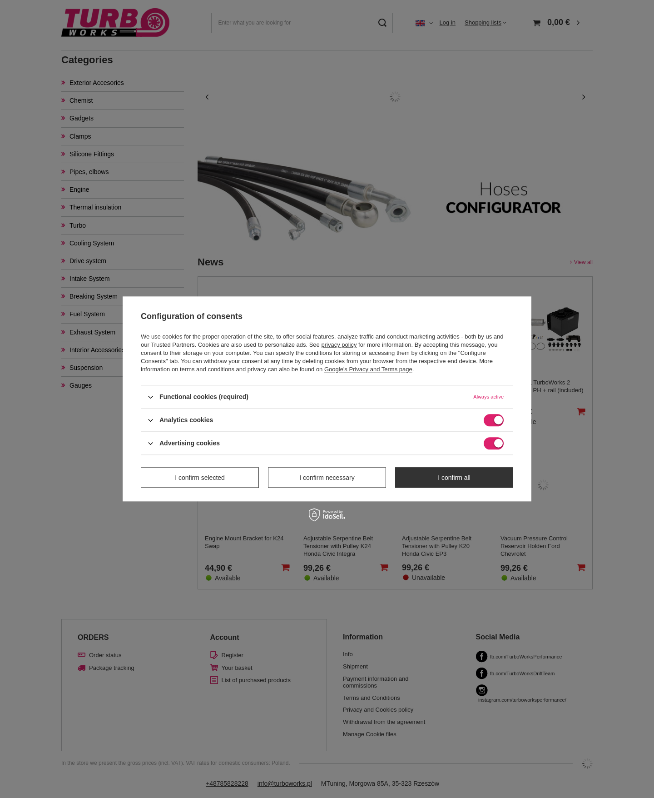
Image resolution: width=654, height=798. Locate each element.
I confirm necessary (326, 477)
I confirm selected (200, 477)
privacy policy (339, 344)
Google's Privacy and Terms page (368, 369)
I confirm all (454, 477)
